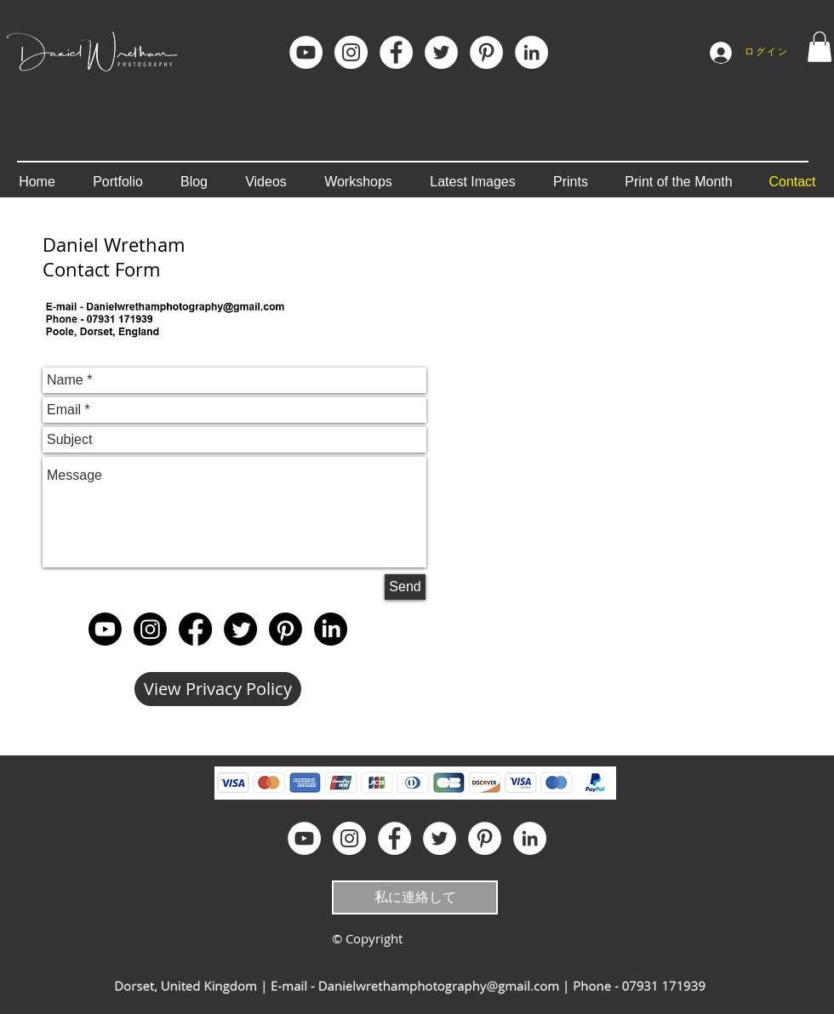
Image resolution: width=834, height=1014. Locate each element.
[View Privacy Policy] (217, 689)
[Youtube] (105, 629)
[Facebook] (396, 52)
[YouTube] (306, 52)
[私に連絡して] (415, 897)
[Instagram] (351, 52)
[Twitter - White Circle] (441, 52)
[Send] (405, 587)
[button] (819, 46)
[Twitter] (240, 629)
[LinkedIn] (531, 52)
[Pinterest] (486, 52)
